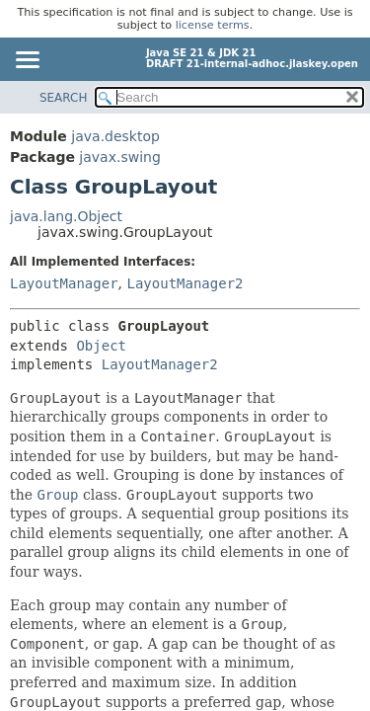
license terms (213, 25)
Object (101, 346)
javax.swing (119, 157)
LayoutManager (64, 283)
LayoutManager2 (184, 283)
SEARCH (63, 98)
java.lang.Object (66, 216)
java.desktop (115, 136)
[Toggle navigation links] (26, 61)
